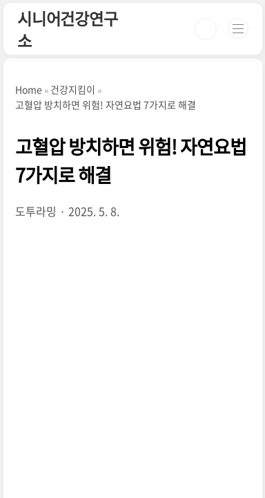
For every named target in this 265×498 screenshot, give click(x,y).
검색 (205, 29)
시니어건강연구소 (67, 29)
